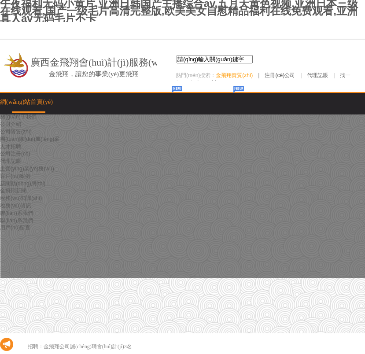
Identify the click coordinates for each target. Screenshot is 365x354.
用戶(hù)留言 (15, 228)
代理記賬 (317, 75)
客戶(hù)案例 (15, 176)
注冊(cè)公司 (280, 75)
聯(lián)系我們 (16, 213)
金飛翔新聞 (13, 191)
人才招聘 (10, 147)
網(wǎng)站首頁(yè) (26, 102)
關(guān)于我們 (18, 117)
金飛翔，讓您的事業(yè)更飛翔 (94, 73)
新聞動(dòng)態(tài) (22, 184)
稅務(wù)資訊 (15, 206)
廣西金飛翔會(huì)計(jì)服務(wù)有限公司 (117, 62)
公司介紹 (10, 124)
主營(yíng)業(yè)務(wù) (27, 169)
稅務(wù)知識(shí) (21, 198)
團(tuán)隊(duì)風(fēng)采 (29, 139)
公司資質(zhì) (16, 132)
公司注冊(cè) (15, 154)
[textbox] (215, 59)
